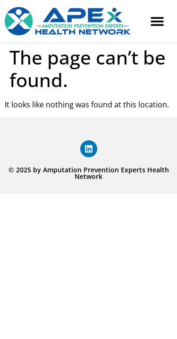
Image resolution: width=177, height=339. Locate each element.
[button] (157, 21)
